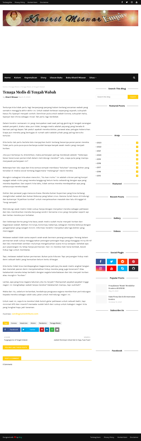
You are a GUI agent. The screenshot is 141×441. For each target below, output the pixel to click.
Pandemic (43, 323)
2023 (117, 143)
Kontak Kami (32, 2)
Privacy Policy (20, 2)
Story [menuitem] (43, 77)
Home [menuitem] (8, 77)
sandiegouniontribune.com (25, 314)
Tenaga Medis (14, 87)
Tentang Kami (95, 437)
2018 (117, 163)
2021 (117, 151)
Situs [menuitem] (92, 77)
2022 (117, 147)
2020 (117, 155)
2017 (117, 167)
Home (5, 87)
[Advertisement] (70, 49)
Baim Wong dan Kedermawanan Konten (122, 297)
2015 (117, 176)
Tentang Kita (7, 2)
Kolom (33, 323)
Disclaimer (44, 2)
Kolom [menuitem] (17, 77)
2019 (117, 159)
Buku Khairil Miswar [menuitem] (76, 77)
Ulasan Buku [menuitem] (56, 77)
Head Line (23, 323)
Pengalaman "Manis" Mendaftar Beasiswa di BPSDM (122, 286)
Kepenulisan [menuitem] (31, 77)
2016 (117, 172)
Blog (20, 437)
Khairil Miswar (12, 97)
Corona (14, 323)
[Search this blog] (112, 97)
